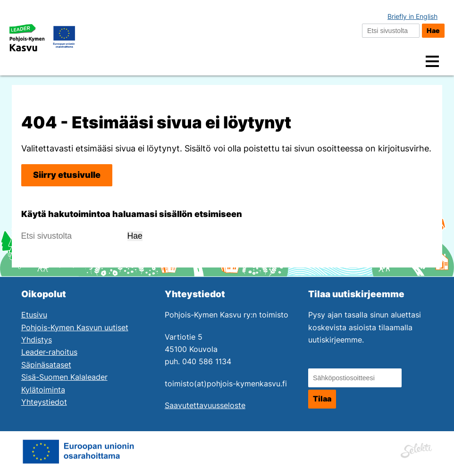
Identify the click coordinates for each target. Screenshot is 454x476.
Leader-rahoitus (49, 352)
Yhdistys (36, 339)
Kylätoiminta (43, 389)
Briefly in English (412, 16)
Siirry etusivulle (67, 175)
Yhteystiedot (44, 402)
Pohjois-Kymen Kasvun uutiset (74, 327)
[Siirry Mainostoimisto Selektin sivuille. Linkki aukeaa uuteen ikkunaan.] (416, 449)
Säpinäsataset (46, 364)
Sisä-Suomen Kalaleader (64, 377)
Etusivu (34, 314)
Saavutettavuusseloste (205, 405)
